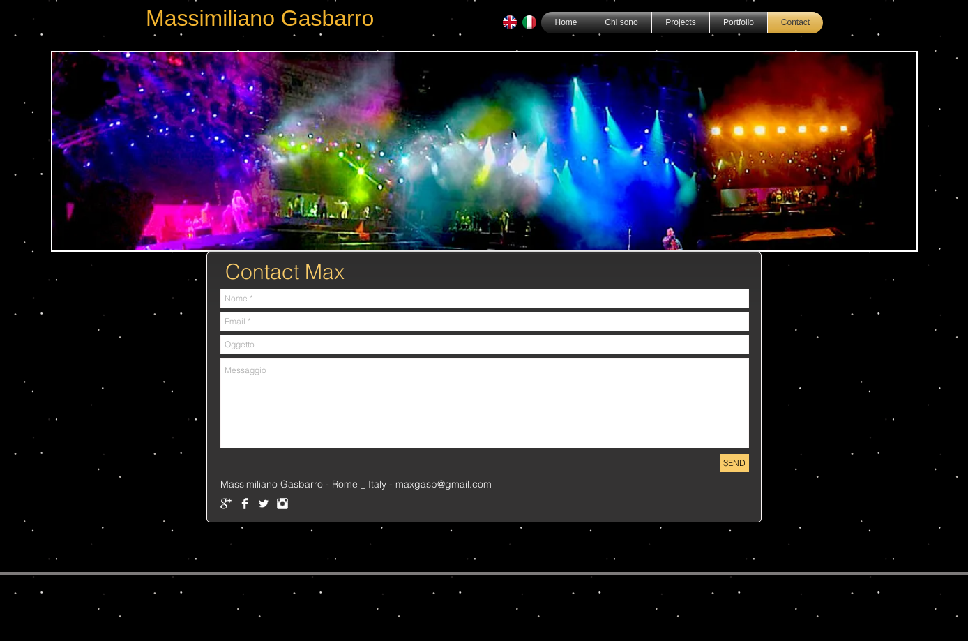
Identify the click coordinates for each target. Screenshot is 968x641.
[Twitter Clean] (263, 503)
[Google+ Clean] (226, 503)
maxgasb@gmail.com (443, 484)
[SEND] (734, 463)
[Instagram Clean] (282, 503)
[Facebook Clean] (244, 503)
